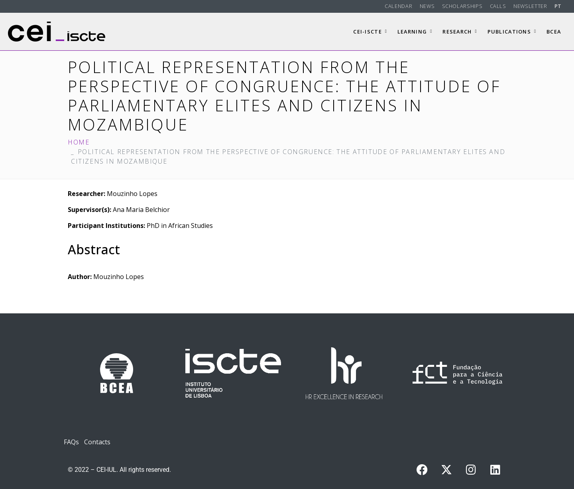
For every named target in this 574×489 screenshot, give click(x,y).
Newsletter (530, 6)
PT (558, 6)
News (427, 6)
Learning (414, 31)
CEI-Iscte (370, 31)
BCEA (553, 31)
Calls (498, 6)
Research (459, 31)
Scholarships (462, 6)
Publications (512, 31)
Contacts (97, 442)
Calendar (398, 6)
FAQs (71, 442)
